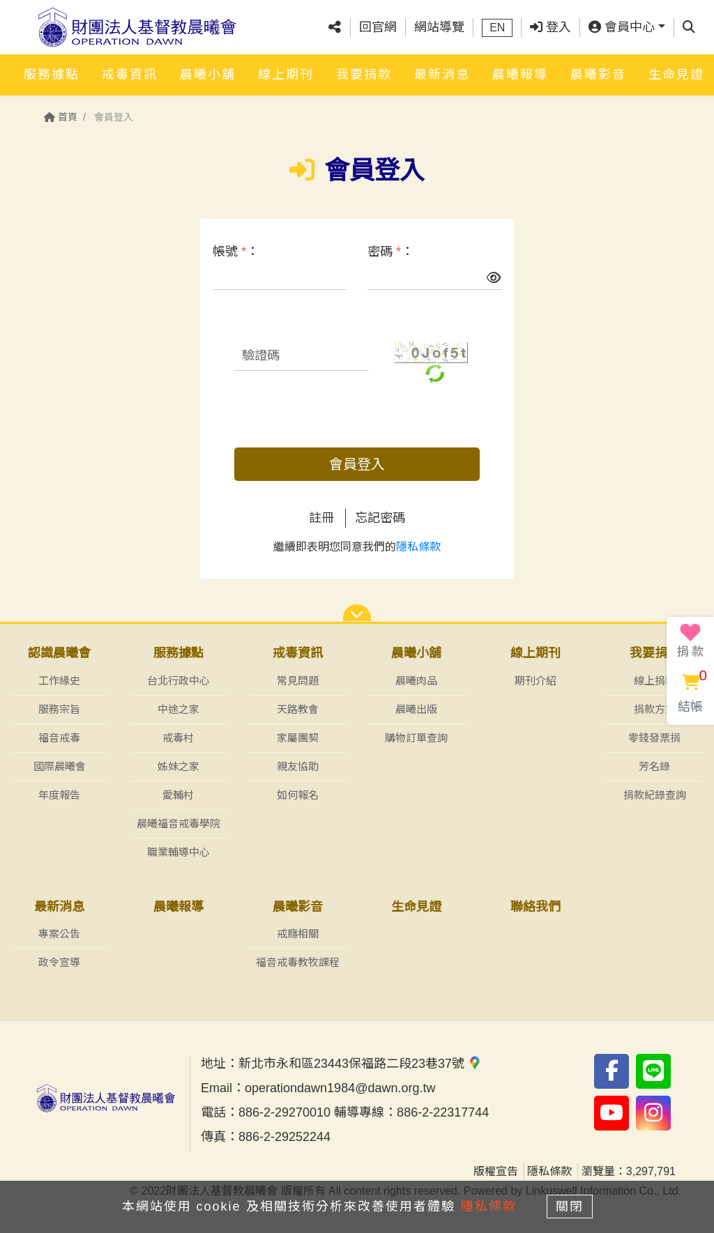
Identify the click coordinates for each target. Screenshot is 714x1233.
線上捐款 (655, 681)
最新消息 (442, 75)
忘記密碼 (380, 518)
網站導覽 (439, 27)
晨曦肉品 (416, 681)
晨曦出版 (416, 709)
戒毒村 (178, 738)
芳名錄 (654, 766)
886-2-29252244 (284, 1137)
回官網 (378, 27)
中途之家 (178, 709)
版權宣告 (495, 1171)
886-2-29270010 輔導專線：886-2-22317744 (363, 1112)
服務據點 (51, 75)
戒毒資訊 (130, 75)
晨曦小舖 (208, 75)
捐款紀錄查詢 (654, 795)
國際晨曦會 (59, 766)
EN (497, 27)
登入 (550, 27)
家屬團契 (298, 738)
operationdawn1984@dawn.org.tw (340, 1088)
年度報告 (59, 795)
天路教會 (298, 709)
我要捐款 (364, 75)
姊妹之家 (178, 766)
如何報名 (298, 795)
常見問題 (298, 681)
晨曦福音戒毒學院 (178, 823)
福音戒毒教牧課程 (298, 962)
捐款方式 (655, 709)
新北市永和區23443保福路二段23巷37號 (360, 1064)
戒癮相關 (298, 934)
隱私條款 (418, 547)
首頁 (60, 117)
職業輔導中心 (178, 852)
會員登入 (357, 464)
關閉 (570, 1206)
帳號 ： (236, 252)
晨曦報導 (520, 75)
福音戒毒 (59, 738)
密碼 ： (390, 252)
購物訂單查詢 (416, 738)
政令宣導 (59, 962)
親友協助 (298, 766)
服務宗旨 (59, 709)
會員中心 (621, 27)
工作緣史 (59, 681)
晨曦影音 (598, 75)
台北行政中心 (178, 681)
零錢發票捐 (654, 738)
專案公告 (59, 934)
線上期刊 (286, 75)
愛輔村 (178, 795)
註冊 (321, 518)
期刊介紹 (535, 681)
